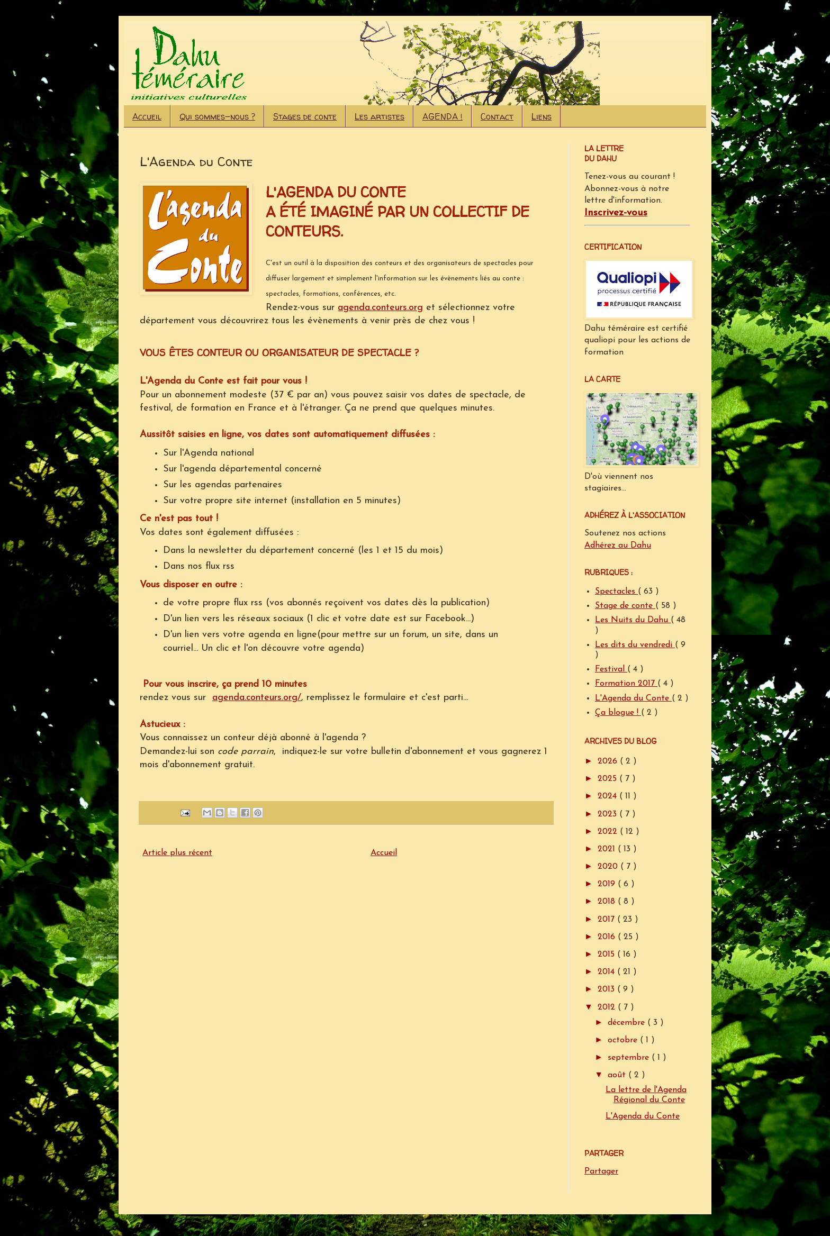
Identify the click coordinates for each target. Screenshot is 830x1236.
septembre (630, 1057)
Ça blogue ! (618, 712)
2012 (608, 1007)
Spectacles (616, 591)
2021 (608, 849)
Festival (611, 669)
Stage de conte (625, 606)
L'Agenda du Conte (633, 698)
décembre (627, 1023)
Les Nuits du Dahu (633, 620)
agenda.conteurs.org (380, 308)
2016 (608, 937)
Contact (497, 116)
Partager (601, 1171)
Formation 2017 (626, 683)
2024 (608, 796)
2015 (607, 954)
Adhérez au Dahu (617, 545)
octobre (624, 1040)
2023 (608, 814)
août (618, 1075)
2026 (609, 761)
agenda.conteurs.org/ (256, 698)
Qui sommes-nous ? (217, 116)
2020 (609, 866)
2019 (608, 884)
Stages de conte (305, 116)
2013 (607, 989)
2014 (607, 972)
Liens (541, 116)
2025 (608, 779)
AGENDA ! (442, 116)
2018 (608, 901)
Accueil (146, 116)
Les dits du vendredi (635, 645)
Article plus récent (177, 853)
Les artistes (379, 116)
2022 (609, 832)
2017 (607, 919)
